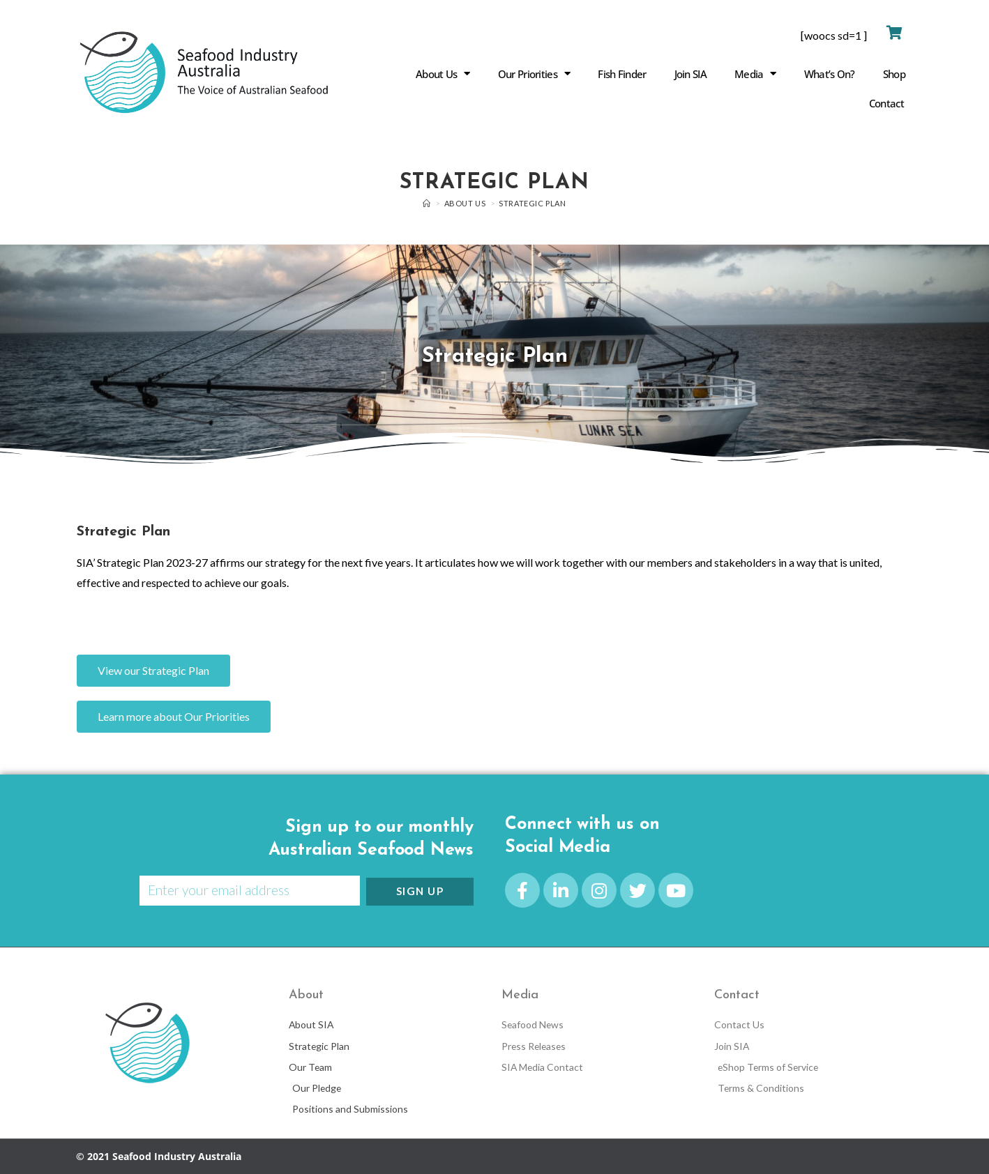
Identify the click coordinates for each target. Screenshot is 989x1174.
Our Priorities (534, 73)
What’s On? (829, 74)
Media (755, 73)
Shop (894, 74)
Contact (886, 103)
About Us (443, 73)
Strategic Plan (532, 203)
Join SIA (690, 74)
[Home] (427, 203)
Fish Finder (622, 74)
